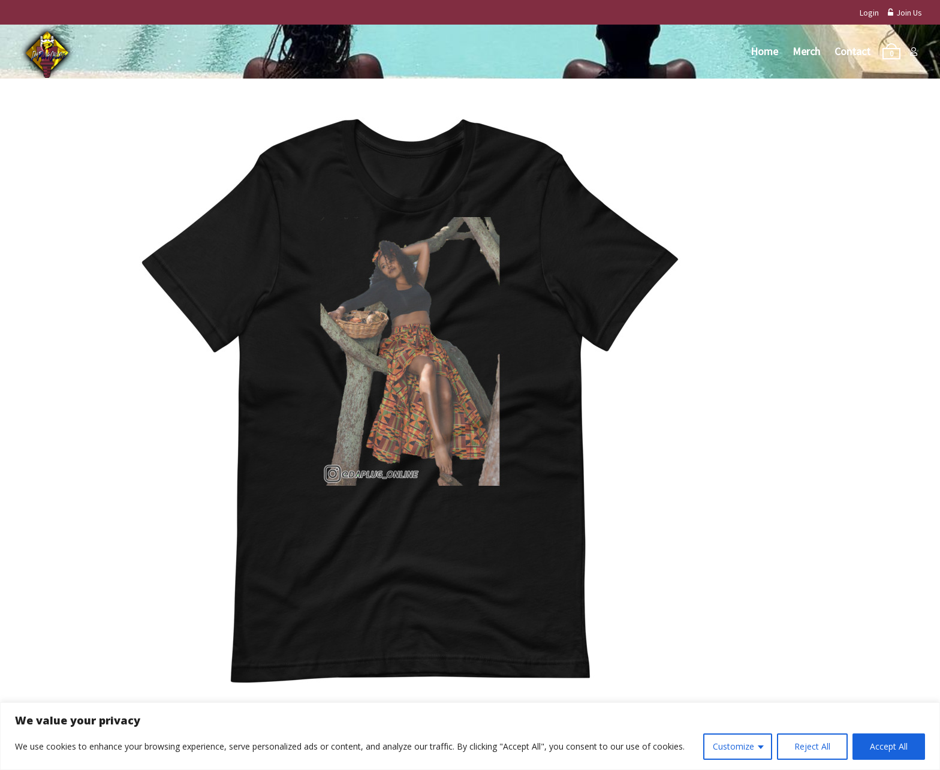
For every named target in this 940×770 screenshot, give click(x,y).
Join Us (905, 12)
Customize (733, 746)
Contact (852, 51)
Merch (806, 51)
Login (869, 12)
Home (764, 51)
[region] (470, 736)
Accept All (889, 746)
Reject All (812, 746)
